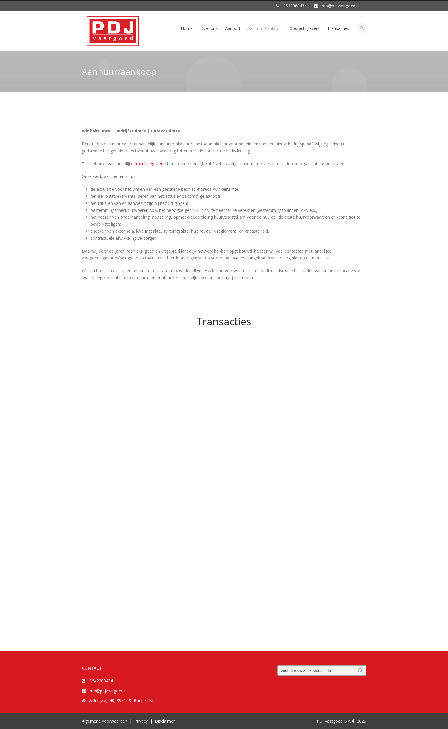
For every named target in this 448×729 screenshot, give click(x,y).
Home (187, 28)
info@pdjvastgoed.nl (108, 691)
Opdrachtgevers (304, 28)
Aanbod (232, 28)
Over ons (209, 28)
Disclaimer (165, 721)
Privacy (141, 721)
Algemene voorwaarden (104, 721)
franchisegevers (149, 163)
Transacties (338, 28)
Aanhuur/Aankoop (264, 28)
